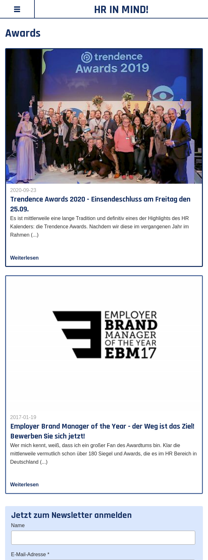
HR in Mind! (121, 10)
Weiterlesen (24, 258)
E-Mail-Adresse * (30, 554)
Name (18, 525)
